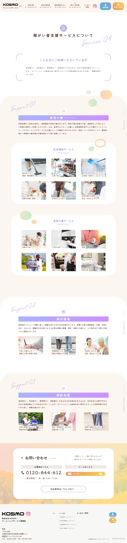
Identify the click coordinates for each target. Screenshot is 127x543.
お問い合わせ (118, 6)
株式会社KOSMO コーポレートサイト (94, 539)
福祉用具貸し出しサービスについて (67, 524)
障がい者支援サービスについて (65, 528)
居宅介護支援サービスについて (65, 520)
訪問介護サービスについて (64, 517)
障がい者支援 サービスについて (75, 6)
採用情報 (105, 6)
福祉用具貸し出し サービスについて (60, 6)
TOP (20, 6)
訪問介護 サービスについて (30, 6)
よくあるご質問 (86, 513)
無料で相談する (77, 473)
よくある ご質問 (87, 6)
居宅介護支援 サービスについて (45, 6)
